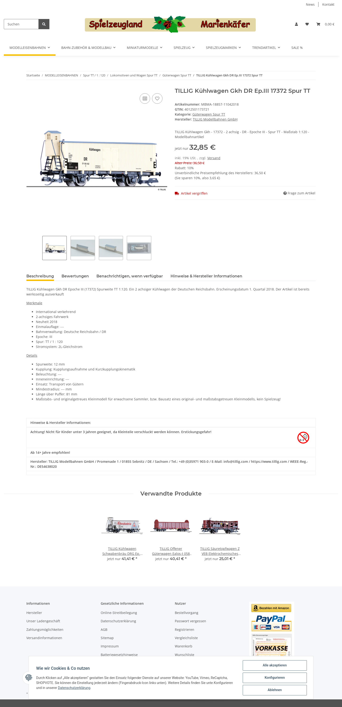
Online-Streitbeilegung (119, 612)
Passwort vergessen (190, 621)
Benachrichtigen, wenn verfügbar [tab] (129, 276)
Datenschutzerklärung (118, 621)
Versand (213, 158)
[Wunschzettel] (307, 24)
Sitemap (107, 638)
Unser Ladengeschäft (43, 621)
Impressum (110, 646)
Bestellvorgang (186, 612)
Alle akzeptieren (274, 665)
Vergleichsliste (186, 638)
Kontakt (328, 4)
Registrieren (184, 629)
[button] (296, 24)
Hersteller (34, 612)
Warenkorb (183, 646)
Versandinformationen (44, 638)
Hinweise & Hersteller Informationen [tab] (206, 276)
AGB (104, 629)
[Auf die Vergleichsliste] (145, 98)
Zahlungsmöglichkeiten (44, 629)
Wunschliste (184, 654)
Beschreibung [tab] (40, 276)
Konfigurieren (274, 678)
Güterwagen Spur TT (208, 114)
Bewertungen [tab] (75, 276)
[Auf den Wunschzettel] (157, 98)
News (310, 4)
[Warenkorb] (325, 24)
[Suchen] (21, 24)
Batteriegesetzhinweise (119, 654)
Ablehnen (274, 690)
